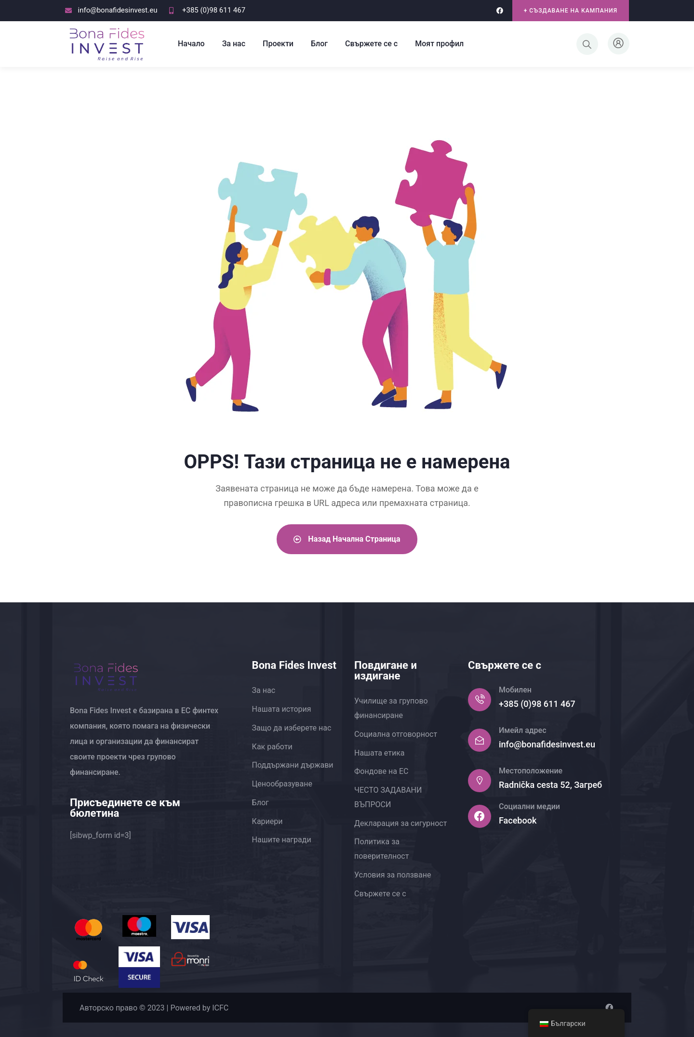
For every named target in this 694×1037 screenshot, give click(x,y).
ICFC (220, 1007)
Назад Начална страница (347, 539)
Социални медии (529, 806)
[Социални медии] (479, 816)
